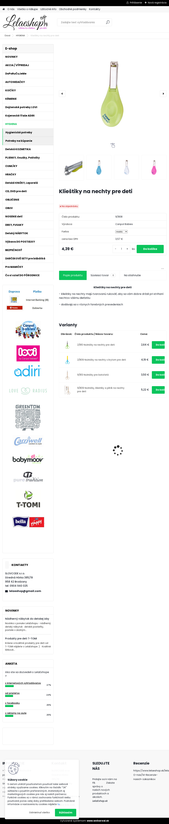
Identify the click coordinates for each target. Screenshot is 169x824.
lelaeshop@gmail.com (25, 591)
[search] (108, 23)
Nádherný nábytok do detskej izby (27, 618)
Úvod (7, 35)
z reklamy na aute (15, 713)
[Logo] (25, 22)
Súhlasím (65, 812)
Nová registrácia (157, 2)
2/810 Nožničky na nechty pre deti (96, 344)
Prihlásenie (136, 2)
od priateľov (12, 693)
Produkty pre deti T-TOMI (21, 638)
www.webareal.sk (98, 820)
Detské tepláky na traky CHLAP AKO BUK (148, 462)
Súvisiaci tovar (103, 275)
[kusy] (121, 249)
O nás (11, 9)
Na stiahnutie (132, 275)
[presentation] (62, 93)
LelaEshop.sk (100, 801)
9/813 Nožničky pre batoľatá (93, 374)
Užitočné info (48, 9)
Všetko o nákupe (27, 9)
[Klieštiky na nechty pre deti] (113, 93)
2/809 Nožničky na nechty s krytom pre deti (101, 359)
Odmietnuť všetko (39, 812)
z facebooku (12, 703)
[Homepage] (3, 9)
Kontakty (94, 9)
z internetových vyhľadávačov (23, 683)
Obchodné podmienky (72, 9)
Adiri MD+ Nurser (72, 443)
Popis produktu (73, 275)
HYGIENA (20, 35)
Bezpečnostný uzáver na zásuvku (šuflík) (111, 438)
